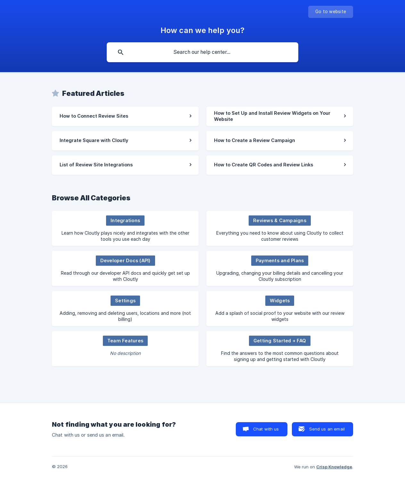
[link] (125, 116)
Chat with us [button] (266, 428)
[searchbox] (202, 52)
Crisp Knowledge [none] (334, 466)
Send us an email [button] (327, 428)
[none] (330, 12)
